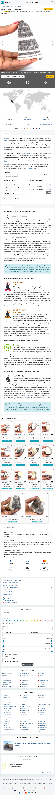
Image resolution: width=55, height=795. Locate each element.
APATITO (42, 697)
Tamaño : (4, 649)
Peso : (4, 644)
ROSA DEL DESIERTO (27, 723)
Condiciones (6, 779)
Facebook (16, 783)
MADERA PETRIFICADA (27, 717)
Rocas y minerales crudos (12, 580)
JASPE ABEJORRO (8, 714)
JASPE (41, 712)
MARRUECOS (44, 680)
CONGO (6, 675)
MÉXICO (24, 682)
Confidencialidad (22, 779)
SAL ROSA (42, 723)
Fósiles (6, 589)
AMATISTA (24, 695)
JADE (23, 712)
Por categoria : (6, 612)
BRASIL (42, 673)
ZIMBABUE (43, 686)
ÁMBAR (41, 732)
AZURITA (24, 699)
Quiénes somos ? (31, 779)
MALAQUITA (42, 717)
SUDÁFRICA (25, 686)
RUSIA (24, 684)
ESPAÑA (42, 675)
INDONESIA (7, 680)
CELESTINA (24, 702)
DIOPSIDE (42, 706)
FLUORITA (7, 710)
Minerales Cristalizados (11, 585)
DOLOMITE (7, 708)
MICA (5, 719)
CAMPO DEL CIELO (9, 729)
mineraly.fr (6, 787)
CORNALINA (7, 704)
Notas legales (13, 779)
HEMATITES (7, 712)
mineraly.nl (18, 790)
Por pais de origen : (34, 632)
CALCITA (7, 702)
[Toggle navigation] (52, 2)
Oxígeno (33, 184)
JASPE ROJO (7, 732)
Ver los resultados (27, 664)
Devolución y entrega (42, 779)
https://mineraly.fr (27, 785)
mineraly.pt (27, 790)
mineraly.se (37, 790)
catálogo (5, 6)
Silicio (32, 189)
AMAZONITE (43, 695)
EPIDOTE (24, 708)
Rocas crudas (17, 6)
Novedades (6, 598)
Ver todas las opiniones (46, 772)
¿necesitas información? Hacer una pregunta (12, 76)
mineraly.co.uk (16, 787)
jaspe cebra (46, 119)
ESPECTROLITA (25, 729)
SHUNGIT (24, 725)
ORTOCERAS (43, 719)
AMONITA (7, 697)
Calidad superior (8, 600)
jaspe (4, 434)
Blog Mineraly (7, 783)
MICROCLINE (25, 719)
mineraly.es (48, 787)
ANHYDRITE (24, 697)
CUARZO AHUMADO (44, 704)
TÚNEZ (42, 684)
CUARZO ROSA (25, 706)
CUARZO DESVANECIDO (10, 706)
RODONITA (7, 723)
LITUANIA (25, 680)
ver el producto (7, 441)
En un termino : (6, 626)
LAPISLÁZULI (43, 714)
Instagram (23, 783)
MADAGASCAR (8, 682)
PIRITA (23, 721)
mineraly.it (38, 787)
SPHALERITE (42, 725)
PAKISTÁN (7, 684)
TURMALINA (25, 727)
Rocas (10, 6)
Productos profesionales (11, 602)
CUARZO (24, 704)
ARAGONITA (7, 699)
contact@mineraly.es (44, 783)
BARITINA (42, 699)
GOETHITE (42, 710)
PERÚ (42, 682)
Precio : (4, 638)
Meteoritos (7, 594)
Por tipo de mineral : (7, 632)
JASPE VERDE (25, 732)
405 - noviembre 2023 (46, 124)
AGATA (6, 695)
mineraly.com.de (28, 787)
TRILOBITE (7, 727)
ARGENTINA (25, 673)
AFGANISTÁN (8, 673)
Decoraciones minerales (11, 583)
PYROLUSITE (43, 721)
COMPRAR (48, 9)
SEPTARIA (7, 725)
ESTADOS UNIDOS (9, 686)
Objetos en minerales (11, 587)
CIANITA (41, 702)
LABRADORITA (25, 714)
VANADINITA (43, 727)
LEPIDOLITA (7, 717)
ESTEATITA (42, 708)
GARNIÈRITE (25, 710)
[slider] (3, 641)
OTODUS (6, 721)
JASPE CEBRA (43, 729)
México (27, 124)
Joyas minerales (9, 592)
